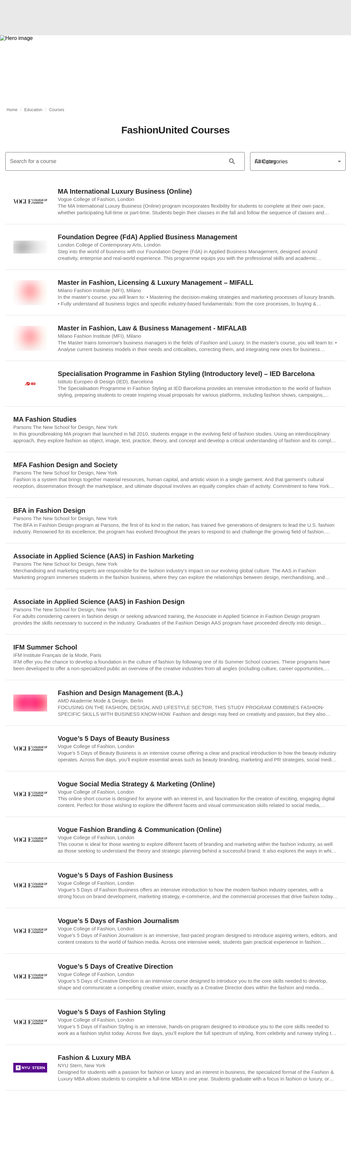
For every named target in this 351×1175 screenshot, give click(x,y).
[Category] (298, 161)
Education (33, 109)
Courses (56, 109)
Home (12, 109)
